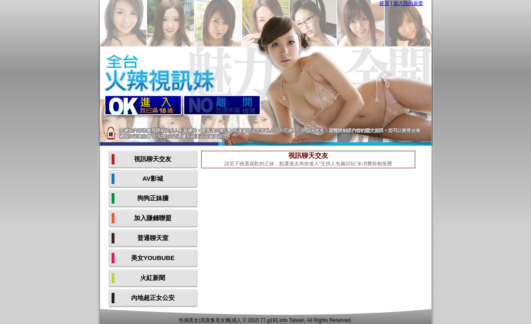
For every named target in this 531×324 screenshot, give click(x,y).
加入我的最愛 (408, 3)
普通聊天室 (152, 237)
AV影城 (152, 178)
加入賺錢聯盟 (152, 217)
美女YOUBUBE (153, 257)
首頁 (384, 3)
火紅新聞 (152, 277)
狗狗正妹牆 (152, 197)
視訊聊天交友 (152, 158)
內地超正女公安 (153, 297)
